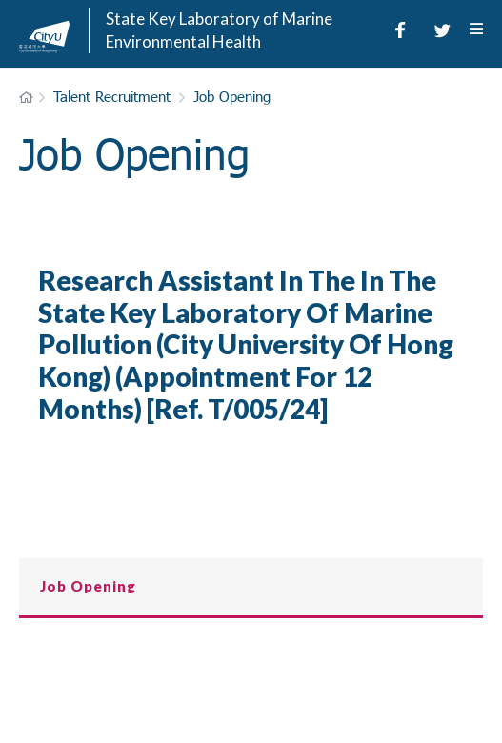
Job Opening (232, 96)
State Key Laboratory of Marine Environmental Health (219, 30)
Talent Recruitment (112, 96)
